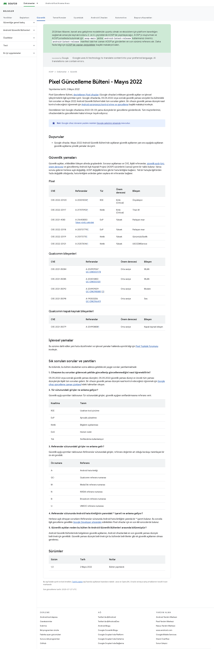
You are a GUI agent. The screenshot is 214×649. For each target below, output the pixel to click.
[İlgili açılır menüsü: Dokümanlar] (38, 3)
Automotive (121, 17)
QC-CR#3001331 (93, 282)
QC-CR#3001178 (93, 272)
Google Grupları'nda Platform (111, 634)
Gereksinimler (46, 621)
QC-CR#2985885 (93, 291)
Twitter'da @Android (107, 617)
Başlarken (24, 17)
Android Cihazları (99, 17)
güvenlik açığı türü (155, 163)
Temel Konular (59, 17)
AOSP (51, 72)
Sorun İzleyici (161, 643)
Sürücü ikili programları (50, 639)
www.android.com (164, 630)
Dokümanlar (62, 72)
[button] (16, 22)
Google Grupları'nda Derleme (111, 639)
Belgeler (8, 11)
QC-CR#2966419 (93, 301)
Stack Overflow (162, 639)
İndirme (43, 626)
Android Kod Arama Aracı (57, 3)
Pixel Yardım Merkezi (165, 621)
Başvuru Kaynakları (143, 17)
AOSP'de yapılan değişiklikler (80, 45)
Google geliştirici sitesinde (109, 123)
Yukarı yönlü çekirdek (84, 222)
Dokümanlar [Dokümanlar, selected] (29, 3)
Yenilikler (7, 17)
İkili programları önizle (49, 630)
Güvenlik (73, 72)
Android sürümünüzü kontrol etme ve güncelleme (104, 104)
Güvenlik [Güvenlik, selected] (41, 17)
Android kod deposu (49, 617)
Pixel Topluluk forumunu (147, 346)
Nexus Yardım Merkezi (165, 626)
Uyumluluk (78, 17)
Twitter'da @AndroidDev (108, 621)
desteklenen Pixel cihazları (86, 94)
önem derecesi (56, 167)
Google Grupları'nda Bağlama (111, 643)
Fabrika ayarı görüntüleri (50, 634)
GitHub (43, 643)
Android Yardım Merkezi (166, 617)
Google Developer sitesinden (87, 522)
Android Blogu (104, 626)
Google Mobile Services (166, 634)
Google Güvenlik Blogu (108, 630)
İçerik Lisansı (77, 582)
